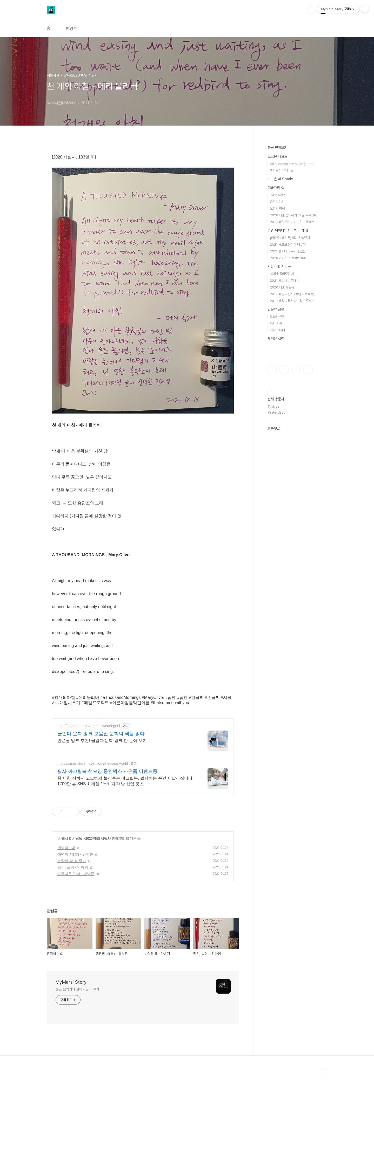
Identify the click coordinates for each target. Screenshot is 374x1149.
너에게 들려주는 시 (282, 274)
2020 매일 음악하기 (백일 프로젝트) (294, 215)
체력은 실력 (276, 338)
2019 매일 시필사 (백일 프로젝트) (292, 294)
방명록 (71, 28)
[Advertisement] (143, 749)
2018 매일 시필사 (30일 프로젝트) (293, 301)
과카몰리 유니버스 (281, 171)
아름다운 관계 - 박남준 (75, 946)
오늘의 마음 (277, 208)
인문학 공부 (276, 309)
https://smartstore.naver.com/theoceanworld (92, 836)
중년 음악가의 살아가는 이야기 (77, 1062)
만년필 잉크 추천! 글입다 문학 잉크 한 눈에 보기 (102, 813)
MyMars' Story (71, 1054)
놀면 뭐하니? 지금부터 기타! (288, 230)
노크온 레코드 (277, 156)
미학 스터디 (277, 330)
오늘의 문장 (277, 317)
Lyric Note (277, 195)
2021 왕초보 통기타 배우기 (288, 244)
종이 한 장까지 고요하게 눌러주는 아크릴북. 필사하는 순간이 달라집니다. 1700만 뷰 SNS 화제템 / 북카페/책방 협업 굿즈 (125, 854)
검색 (311, 10)
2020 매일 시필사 (98, 911)
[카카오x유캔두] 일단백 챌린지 (290, 238)
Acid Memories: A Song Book (292, 164)
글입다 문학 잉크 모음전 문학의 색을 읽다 (101, 806)
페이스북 (272, 369)
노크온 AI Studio (280, 179)
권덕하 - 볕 (66, 920)
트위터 (296, 369)
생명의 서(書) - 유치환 (75, 927)
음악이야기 (277, 202)
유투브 (308, 369)
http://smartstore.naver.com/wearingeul (88, 798)
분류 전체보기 (277, 148)
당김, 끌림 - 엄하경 (72, 940)
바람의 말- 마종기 (71, 933)
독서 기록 (276, 323)
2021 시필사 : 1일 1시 (284, 281)
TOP (323, 1145)
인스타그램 (284, 369)
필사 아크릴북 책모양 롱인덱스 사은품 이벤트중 (107, 844)
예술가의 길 (276, 187)
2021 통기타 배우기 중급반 (288, 251)
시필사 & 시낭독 (70, 911)
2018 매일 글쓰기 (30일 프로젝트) (293, 222)
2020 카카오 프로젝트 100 (288, 258)
